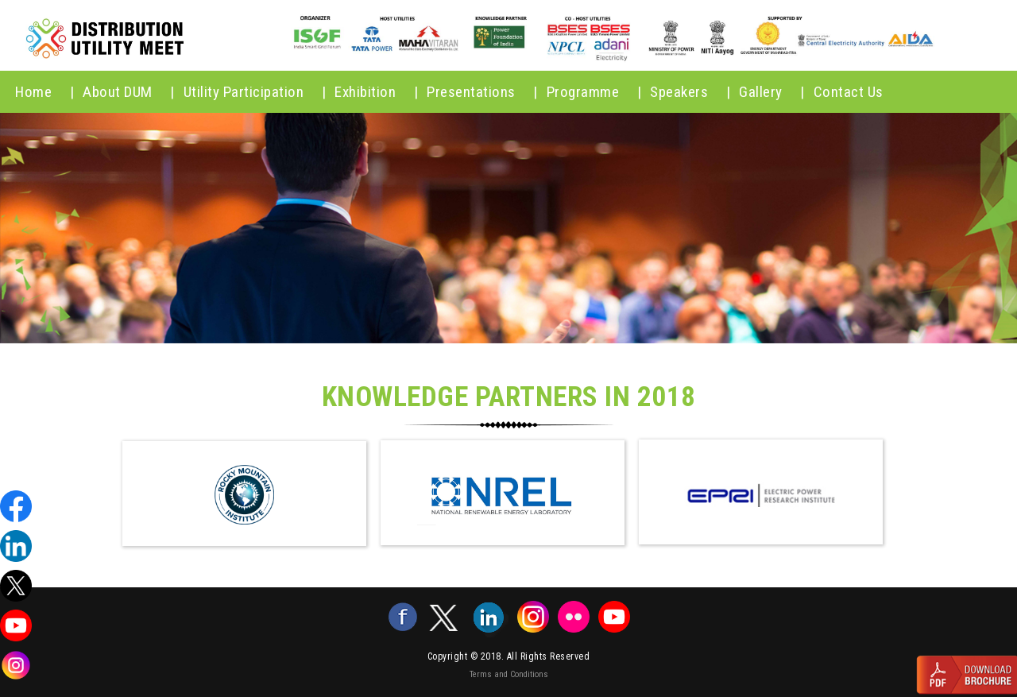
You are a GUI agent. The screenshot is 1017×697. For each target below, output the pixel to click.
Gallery (772, 92)
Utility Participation (255, 92)
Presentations (482, 92)
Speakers (690, 92)
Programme (594, 92)
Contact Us (849, 92)
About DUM (129, 92)
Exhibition (376, 92)
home (44, 92)
